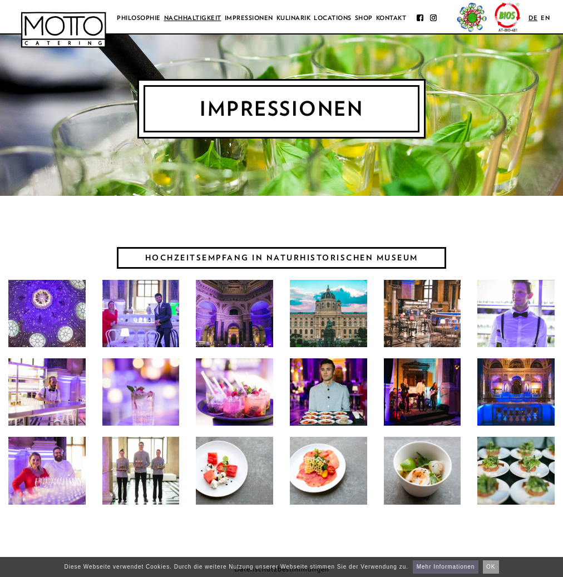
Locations (333, 18)
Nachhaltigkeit (192, 18)
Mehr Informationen (446, 567)
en (545, 18)
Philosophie (139, 18)
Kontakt (391, 18)
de (533, 18)
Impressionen (249, 18)
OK (490, 567)
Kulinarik (293, 18)
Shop (364, 18)
